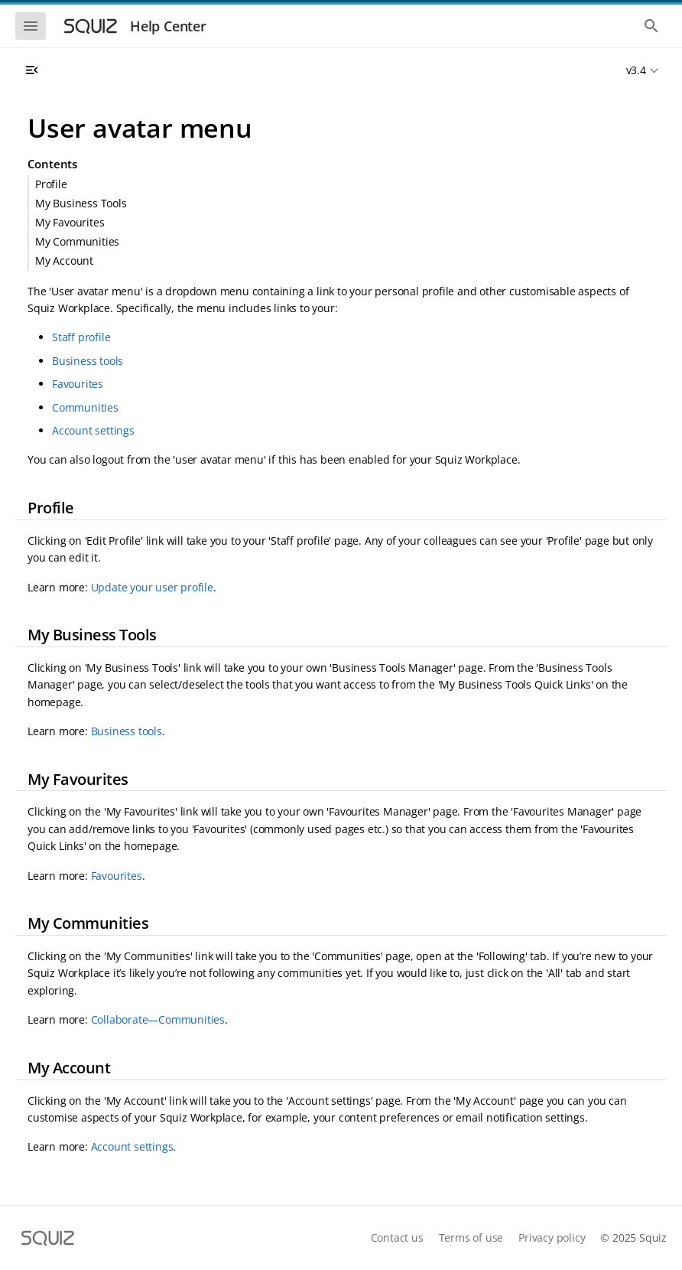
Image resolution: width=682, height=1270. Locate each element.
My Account (64, 260)
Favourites (77, 383)
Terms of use (471, 1237)
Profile (51, 184)
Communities (85, 407)
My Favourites (69, 222)
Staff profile (81, 337)
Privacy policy (551, 1237)
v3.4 (636, 70)
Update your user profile (152, 587)
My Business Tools (81, 203)
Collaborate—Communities (158, 1019)
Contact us (397, 1237)
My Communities (77, 241)
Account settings (93, 430)
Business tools (87, 360)
